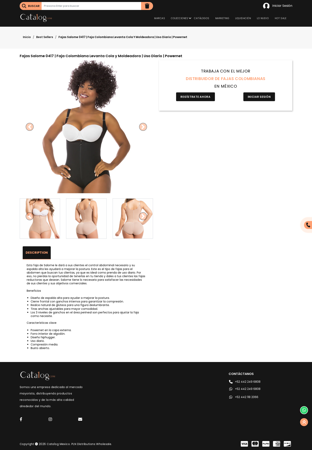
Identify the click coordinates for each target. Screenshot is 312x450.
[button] (30, 127)
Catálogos (201, 18)
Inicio (27, 37)
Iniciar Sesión (277, 6)
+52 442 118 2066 (243, 397)
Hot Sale (280, 18)
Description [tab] (37, 252)
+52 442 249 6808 (244, 382)
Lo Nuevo (263, 18)
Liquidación (243, 18)
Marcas (159, 18)
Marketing (222, 18)
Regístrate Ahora (195, 97)
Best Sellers (44, 37)
